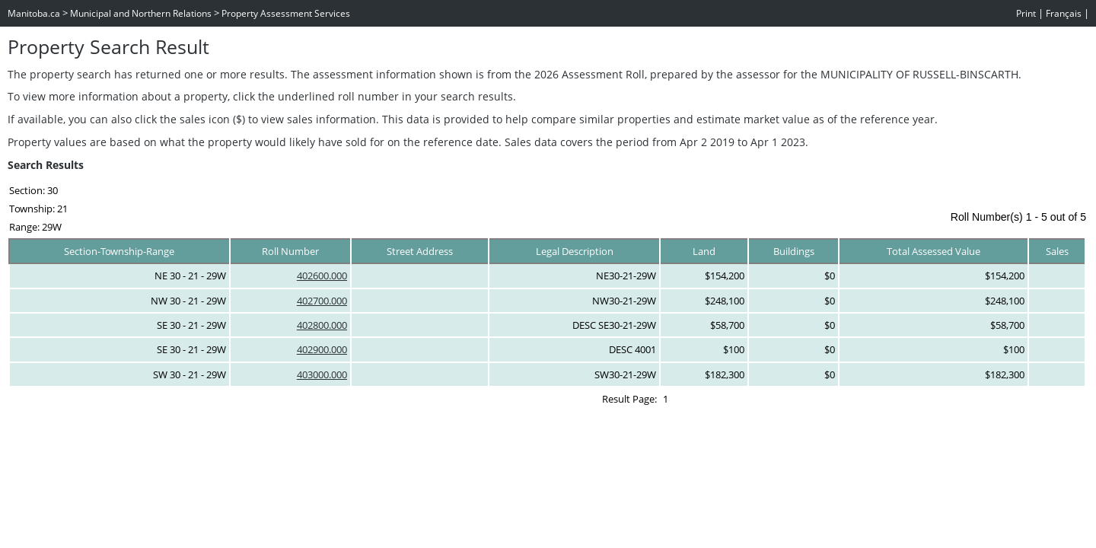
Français (1064, 13)
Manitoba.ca (34, 13)
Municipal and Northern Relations (141, 13)
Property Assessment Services (285, 13)
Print (1026, 13)
